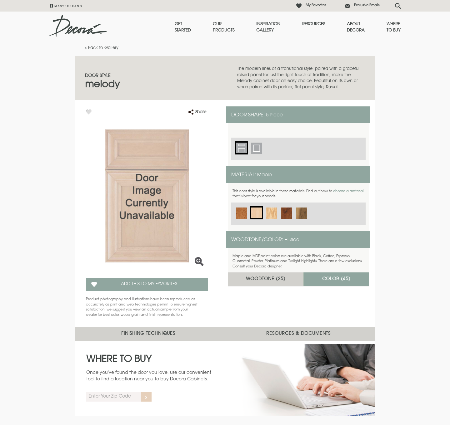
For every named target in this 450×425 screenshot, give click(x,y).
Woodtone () (265, 279)
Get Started (183, 27)
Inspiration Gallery (268, 27)
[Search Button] (398, 6)
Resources (313, 24)
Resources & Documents (298, 334)
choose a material (348, 191)
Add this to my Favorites (149, 284)
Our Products (223, 27)
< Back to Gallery (101, 48)
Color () (336, 279)
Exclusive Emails (366, 5)
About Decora (356, 27)
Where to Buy (394, 27)
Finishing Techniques (148, 334)
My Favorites (316, 5)
